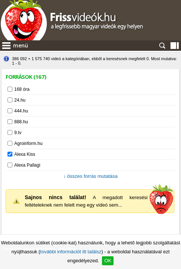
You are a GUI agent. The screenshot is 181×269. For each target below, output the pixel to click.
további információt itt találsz (70, 251)
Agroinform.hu (28, 143)
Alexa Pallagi (27, 165)
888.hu (21, 121)
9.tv (17, 132)
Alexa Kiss (24, 154)
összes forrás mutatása (90, 176)
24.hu (19, 100)
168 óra (22, 89)
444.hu (21, 111)
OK (107, 260)
